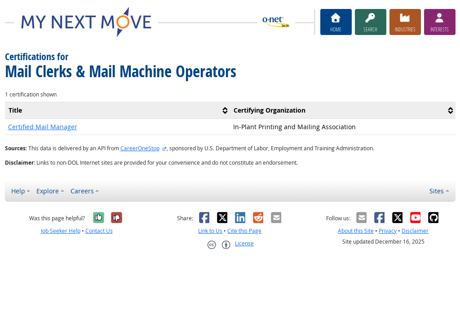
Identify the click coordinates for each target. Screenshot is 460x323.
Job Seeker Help (60, 231)
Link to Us (210, 231)
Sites (436, 191)
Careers (82, 191)
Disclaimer (415, 231)
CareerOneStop (139, 148)
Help (18, 191)
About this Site (356, 231)
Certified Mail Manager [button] (42, 126)
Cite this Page (244, 231)
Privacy (388, 231)
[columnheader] (117, 110)
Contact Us (99, 231)
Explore (47, 191)
